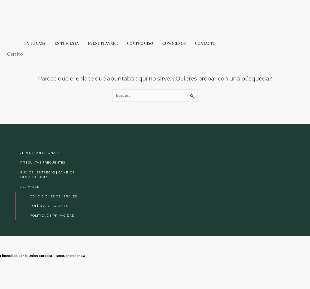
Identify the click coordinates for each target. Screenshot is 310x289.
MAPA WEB (30, 183)
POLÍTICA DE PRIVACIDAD (52, 215)
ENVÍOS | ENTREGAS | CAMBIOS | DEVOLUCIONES (48, 170)
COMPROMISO (140, 43)
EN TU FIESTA (67, 43)
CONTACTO (205, 43)
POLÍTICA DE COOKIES (49, 204)
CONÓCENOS (174, 43)
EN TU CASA (34, 43)
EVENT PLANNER (103, 43)
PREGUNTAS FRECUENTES (43, 157)
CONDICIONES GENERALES (53, 194)
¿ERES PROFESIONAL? (40, 147)
